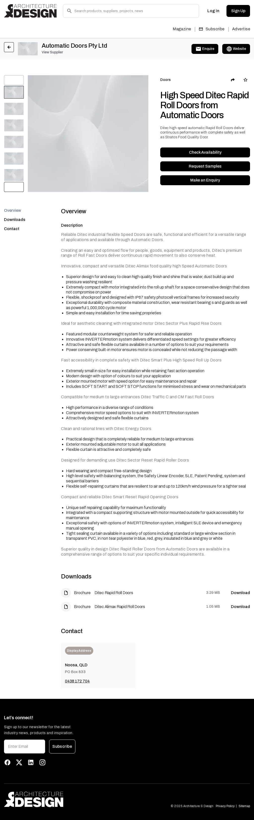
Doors (165, 80)
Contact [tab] (11, 229)
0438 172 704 (77, 681)
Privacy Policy (225, 806)
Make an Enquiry (205, 180)
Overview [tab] (12, 210)
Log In (213, 11)
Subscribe (212, 29)
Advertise (241, 29)
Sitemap (244, 806)
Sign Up (238, 11)
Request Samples (205, 166)
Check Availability (205, 152)
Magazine (182, 29)
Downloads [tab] (14, 219)
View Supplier (52, 52)
